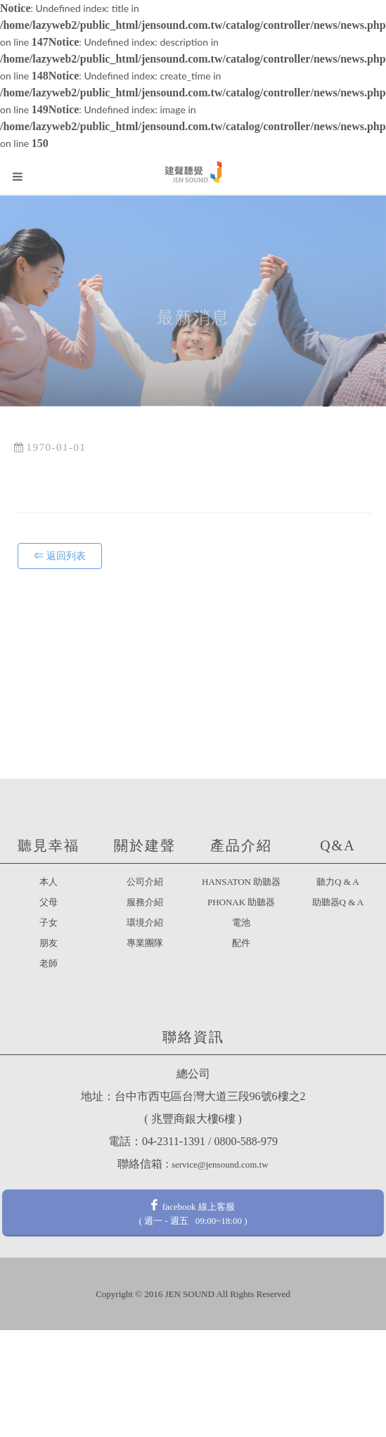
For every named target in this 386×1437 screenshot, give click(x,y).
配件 (241, 943)
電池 (241, 922)
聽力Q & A (337, 881)
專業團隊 (145, 943)
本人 (48, 881)
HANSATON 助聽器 (241, 881)
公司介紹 (145, 881)
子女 (48, 922)
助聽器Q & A (338, 902)
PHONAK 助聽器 (241, 902)
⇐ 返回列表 (60, 556)
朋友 (48, 943)
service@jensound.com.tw (220, 1164)
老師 (48, 963)
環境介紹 (145, 922)
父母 (48, 902)
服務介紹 (145, 902)
